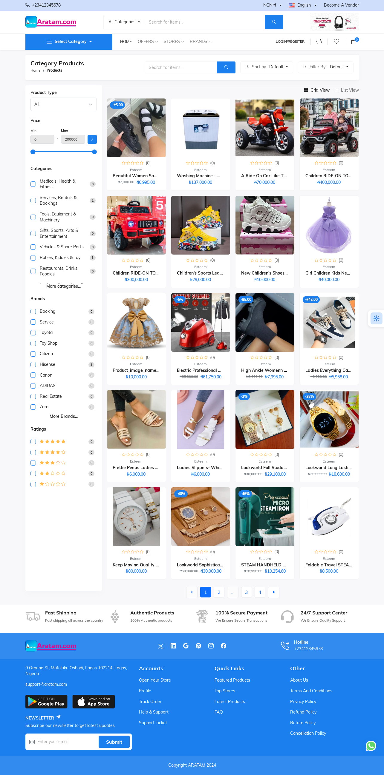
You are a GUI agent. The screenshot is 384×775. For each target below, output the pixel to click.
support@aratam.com (46, 684)
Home (126, 41)
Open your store (155, 680)
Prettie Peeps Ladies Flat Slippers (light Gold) (159, 467)
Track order (150, 701)
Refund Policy (303, 712)
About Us (299, 680)
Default (276, 67)
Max (64, 131)
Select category (66, 41)
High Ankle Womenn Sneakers (271, 370)
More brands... (64, 416)
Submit (114, 742)
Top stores (225, 691)
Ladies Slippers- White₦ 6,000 (207, 467)
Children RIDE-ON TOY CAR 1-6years (150, 273)
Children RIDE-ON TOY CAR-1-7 (337, 175)
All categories (122, 21)
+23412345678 (43, 5)
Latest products (230, 701)
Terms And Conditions (311, 691)
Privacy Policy (303, 701)
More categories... (63, 286)
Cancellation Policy (308, 733)
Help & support (154, 712)
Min (33, 131)
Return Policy (303, 722)
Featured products (232, 680)
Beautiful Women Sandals (139, 175)
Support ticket (153, 722)
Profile (145, 691)
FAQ (219, 712)
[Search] (274, 22)
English (300, 5)
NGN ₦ (269, 5)
